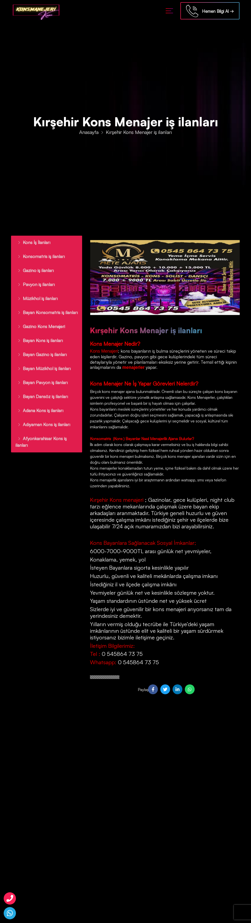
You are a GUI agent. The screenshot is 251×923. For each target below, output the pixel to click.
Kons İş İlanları (31, 242)
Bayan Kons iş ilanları (38, 340)
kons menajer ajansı (118, 391)
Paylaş (142, 689)
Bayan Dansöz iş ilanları (40, 396)
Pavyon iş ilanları (33, 284)
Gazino (125, 356)
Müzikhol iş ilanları (35, 298)
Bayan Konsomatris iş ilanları (45, 312)
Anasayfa (89, 133)
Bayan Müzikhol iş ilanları (41, 368)
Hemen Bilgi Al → (210, 12)
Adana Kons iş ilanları (38, 410)
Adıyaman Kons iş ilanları (41, 424)
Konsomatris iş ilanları (38, 256)
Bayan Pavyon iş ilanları (40, 382)
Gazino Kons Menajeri (39, 326)
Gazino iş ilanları (33, 270)
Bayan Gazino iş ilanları (39, 354)
